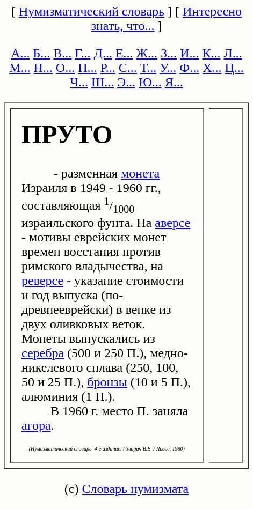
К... (211, 53)
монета (140, 173)
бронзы (107, 382)
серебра (42, 353)
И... (189, 53)
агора (36, 425)
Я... (174, 82)
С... (128, 68)
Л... (232, 53)
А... (20, 53)
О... (65, 68)
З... (169, 53)
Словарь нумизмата (135, 489)
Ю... (150, 82)
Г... (82, 53)
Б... (41, 53)
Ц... (234, 68)
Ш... (102, 82)
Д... (103, 53)
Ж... (147, 53)
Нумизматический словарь (91, 11)
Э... (126, 82)
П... (87, 68)
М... (19, 68)
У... (168, 68)
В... (62, 53)
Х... (212, 68)
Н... (42, 68)
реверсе (42, 280)
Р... (107, 68)
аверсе (172, 223)
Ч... (79, 82)
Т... (148, 68)
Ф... (189, 68)
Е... (124, 53)
